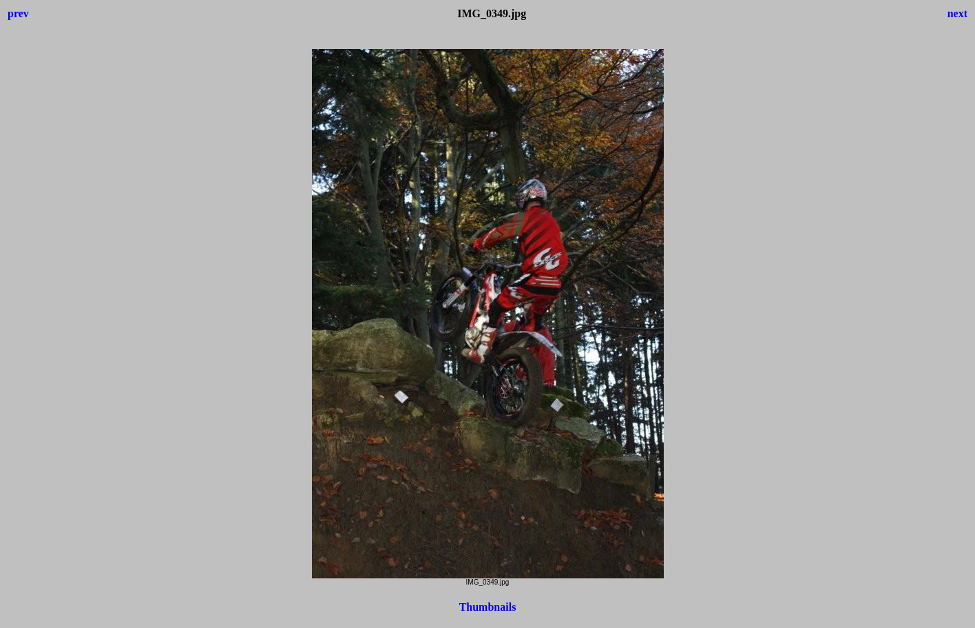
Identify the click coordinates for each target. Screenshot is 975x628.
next (957, 13)
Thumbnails (487, 607)
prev (18, 13)
